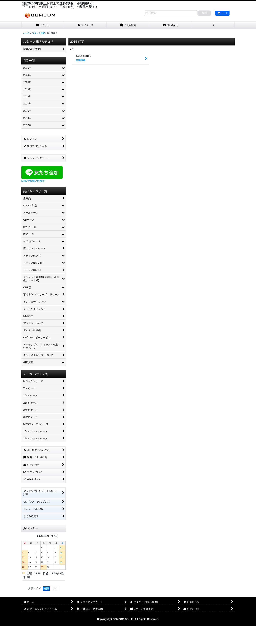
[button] (213, 25)
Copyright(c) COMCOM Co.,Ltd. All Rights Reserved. (128, 619)
